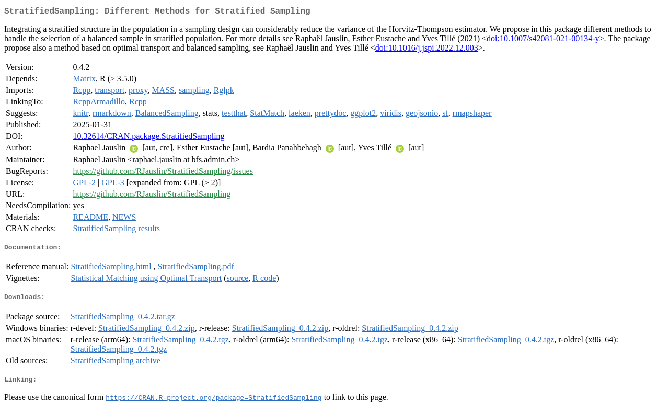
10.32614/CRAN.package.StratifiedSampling (148, 138)
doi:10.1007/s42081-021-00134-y (543, 40)
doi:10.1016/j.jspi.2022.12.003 (426, 49)
